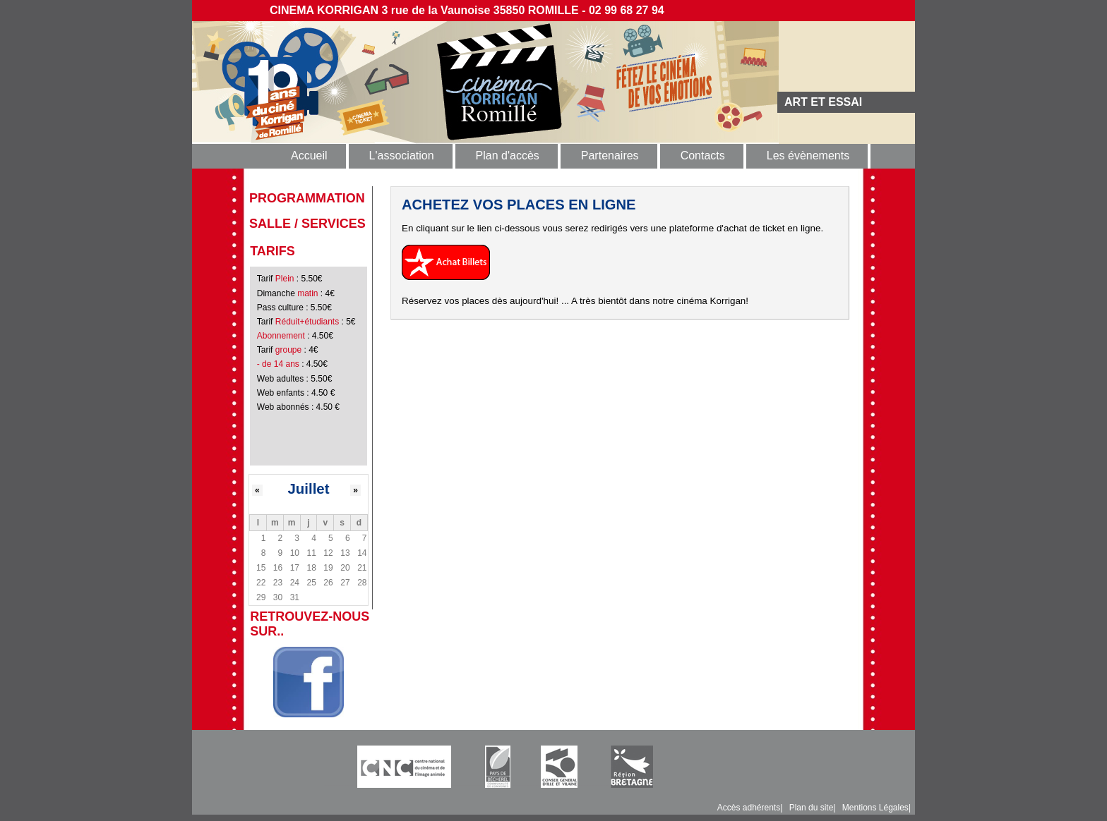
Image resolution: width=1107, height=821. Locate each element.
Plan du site (811, 808)
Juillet (309, 489)
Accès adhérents (748, 808)
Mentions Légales (875, 808)
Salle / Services (307, 224)
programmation (307, 198)
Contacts (703, 156)
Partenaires (610, 156)
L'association (401, 156)
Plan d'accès (507, 156)
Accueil (309, 156)
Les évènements (808, 156)
